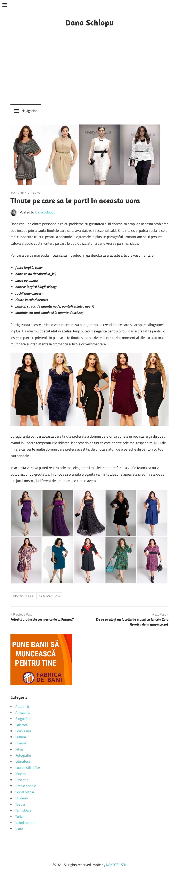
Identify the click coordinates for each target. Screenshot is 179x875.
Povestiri (22, 780)
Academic (22, 706)
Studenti (21, 798)
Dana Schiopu (89, 22)
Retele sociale (25, 786)
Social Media (24, 792)
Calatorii (21, 724)
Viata (19, 828)
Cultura (20, 737)
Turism (20, 816)
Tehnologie (23, 810)
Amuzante (23, 712)
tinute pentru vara (49, 596)
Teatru (20, 804)
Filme (19, 749)
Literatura (22, 761)
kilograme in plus (23, 596)
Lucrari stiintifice (27, 767)
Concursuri (23, 731)
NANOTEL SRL (116, 864)
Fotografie (23, 755)
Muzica (20, 773)
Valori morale (25, 822)
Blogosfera (23, 718)
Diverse (36, 193)
